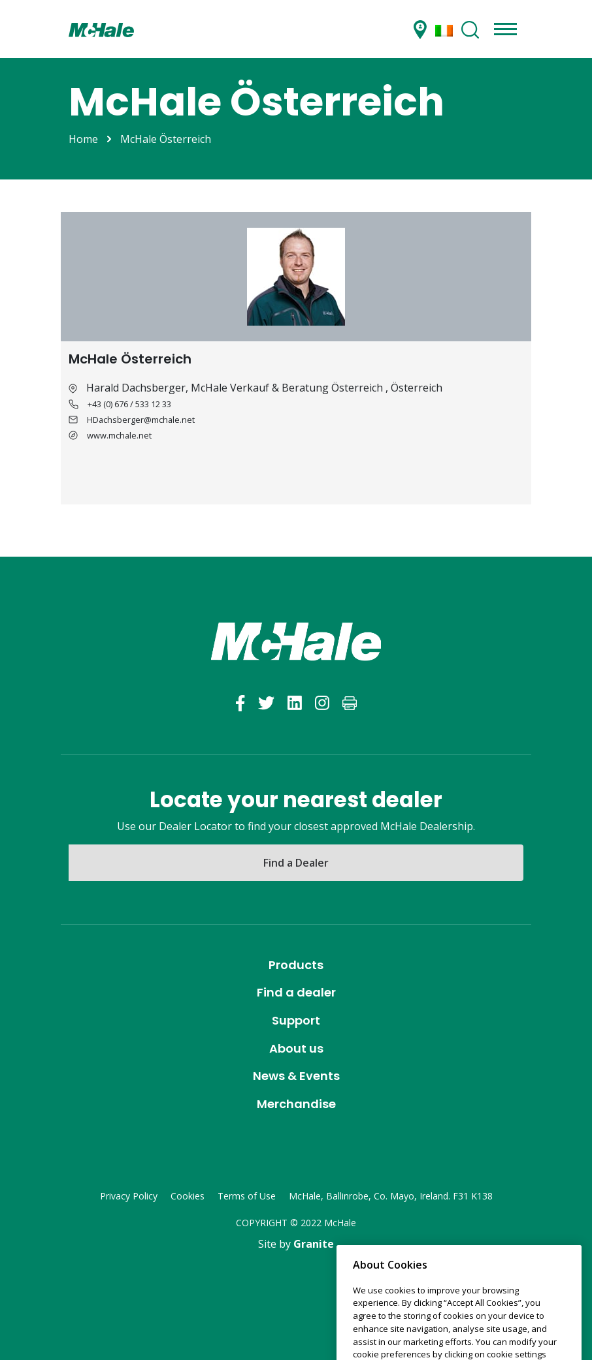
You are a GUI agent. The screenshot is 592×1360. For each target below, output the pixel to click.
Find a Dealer (296, 863)
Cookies (188, 1196)
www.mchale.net (119, 435)
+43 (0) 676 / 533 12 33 (129, 404)
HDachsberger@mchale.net (141, 419)
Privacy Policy (128, 1196)
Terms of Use (247, 1196)
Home (83, 139)
